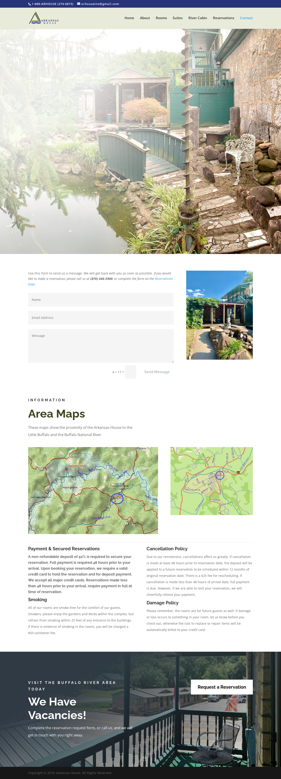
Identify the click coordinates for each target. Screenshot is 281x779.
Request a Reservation (222, 687)
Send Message (157, 372)
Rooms (161, 18)
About (145, 18)
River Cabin (197, 18)
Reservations (223, 18)
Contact (246, 18)
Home (129, 18)
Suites (178, 18)
